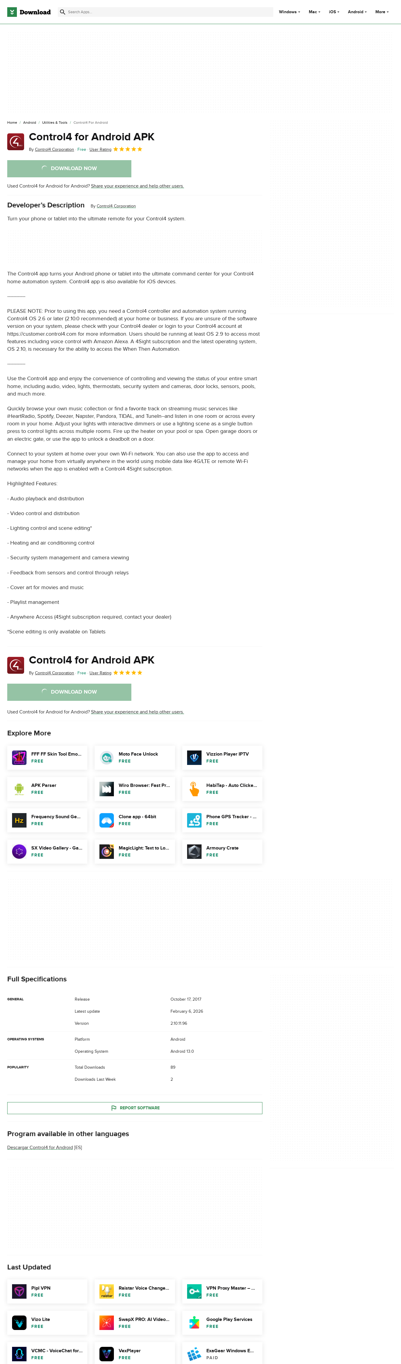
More (382, 11)
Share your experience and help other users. (137, 186)
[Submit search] (62, 12)
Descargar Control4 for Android (40, 1148)
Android (355, 12)
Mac (313, 12)
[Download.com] (29, 12)
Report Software (135, 1107)
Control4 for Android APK (92, 137)
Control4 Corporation (116, 206)
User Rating (116, 149)
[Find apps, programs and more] (165, 12)
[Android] (29, 123)
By (51, 149)
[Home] (12, 123)
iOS (332, 12)
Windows (288, 12)
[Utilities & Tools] (54, 123)
